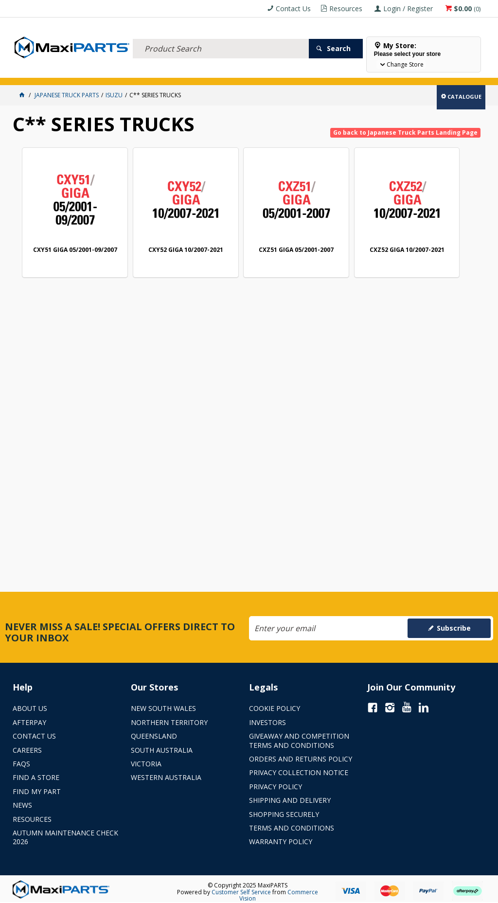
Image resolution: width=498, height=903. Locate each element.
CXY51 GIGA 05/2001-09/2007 (66, 236)
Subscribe (454, 628)
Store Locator (363, 72)
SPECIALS (320, 72)
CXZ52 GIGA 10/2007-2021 (345, 236)
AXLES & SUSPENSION (231, 72)
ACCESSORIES (34, 72)
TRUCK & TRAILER (173, 72)
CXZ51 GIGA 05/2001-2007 (252, 236)
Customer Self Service (241, 892)
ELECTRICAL (77, 72)
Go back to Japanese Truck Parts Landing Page (405, 132)
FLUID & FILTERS (122, 72)
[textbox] (221, 36)
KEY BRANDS (282, 72)
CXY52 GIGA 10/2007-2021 (159, 236)
